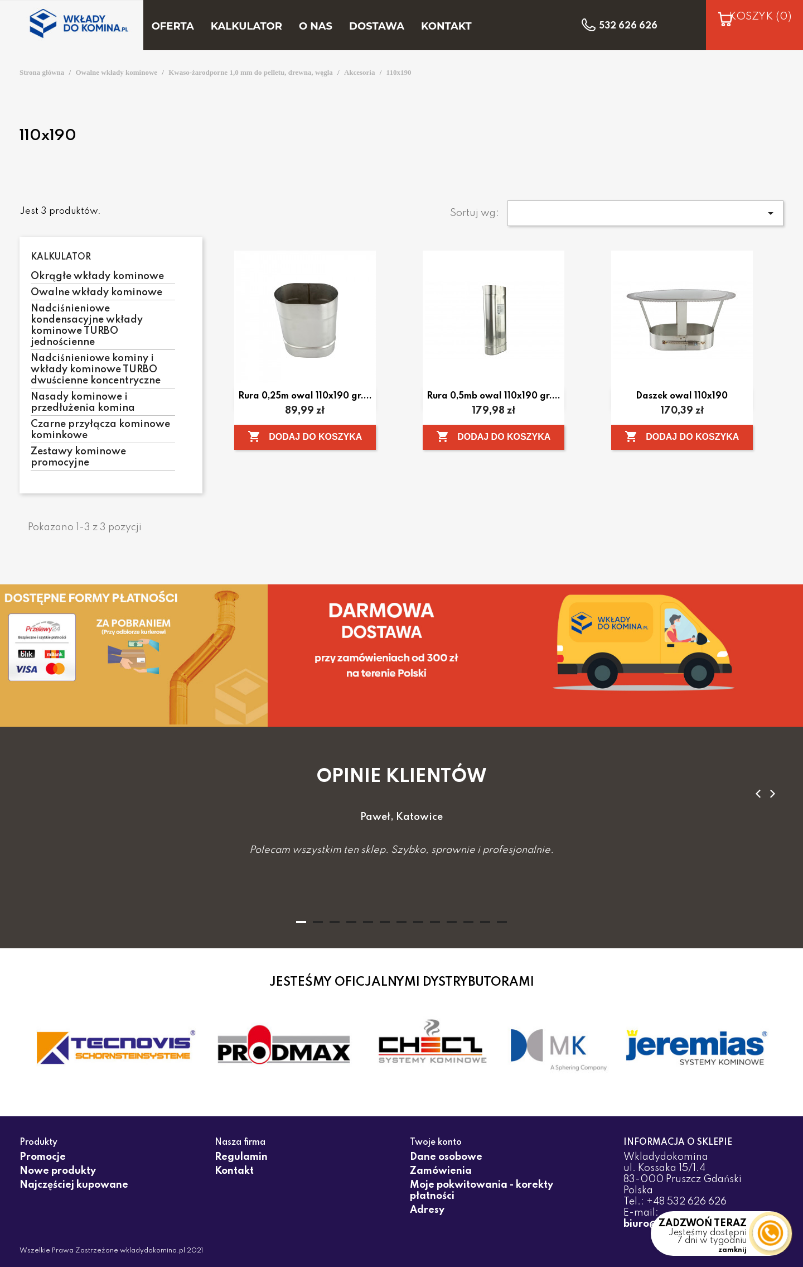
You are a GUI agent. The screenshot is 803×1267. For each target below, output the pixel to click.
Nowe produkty (58, 1171)
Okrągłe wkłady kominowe (97, 276)
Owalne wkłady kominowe (96, 292)
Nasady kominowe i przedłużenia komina (83, 402)
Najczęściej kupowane (74, 1185)
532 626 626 (628, 26)
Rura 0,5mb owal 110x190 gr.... (493, 396)
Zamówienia (441, 1171)
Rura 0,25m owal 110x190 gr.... (305, 396)
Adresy (427, 1210)
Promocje (43, 1157)
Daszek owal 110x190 (682, 396)
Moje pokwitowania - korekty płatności (481, 1190)
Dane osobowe (446, 1157)
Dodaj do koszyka (305, 436)
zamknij (732, 1250)
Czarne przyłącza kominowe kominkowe (100, 429)
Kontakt (234, 1171)
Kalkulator (61, 257)
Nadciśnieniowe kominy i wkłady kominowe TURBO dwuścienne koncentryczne (96, 369)
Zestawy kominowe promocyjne (78, 457)
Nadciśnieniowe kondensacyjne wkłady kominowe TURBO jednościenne (87, 325)
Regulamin (241, 1157)
